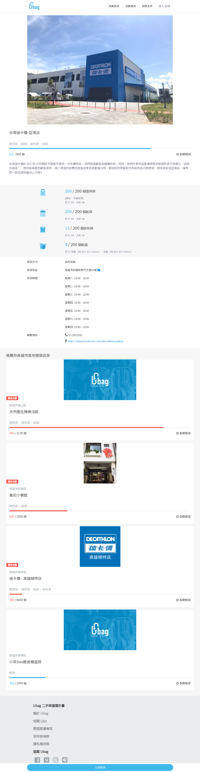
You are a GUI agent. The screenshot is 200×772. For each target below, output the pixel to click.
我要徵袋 (130, 6)
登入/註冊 (164, 6)
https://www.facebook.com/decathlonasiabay (95, 341)
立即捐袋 (100, 767)
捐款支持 (147, 6)
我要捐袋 (114, 6)
